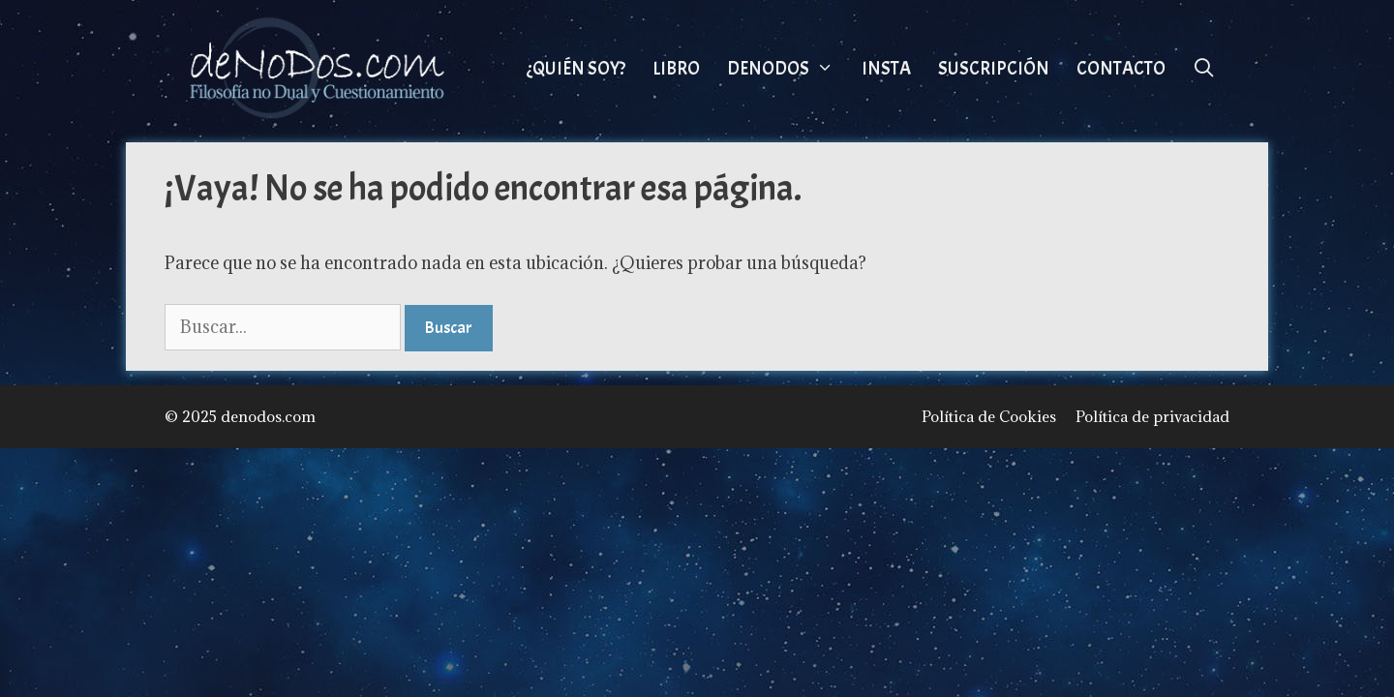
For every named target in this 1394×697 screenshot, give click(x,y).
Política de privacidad (1152, 416)
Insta (886, 68)
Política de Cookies (989, 416)
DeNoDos (787, 69)
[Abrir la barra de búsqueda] (1204, 69)
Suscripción (993, 68)
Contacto (1121, 68)
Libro (676, 68)
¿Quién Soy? (576, 68)
